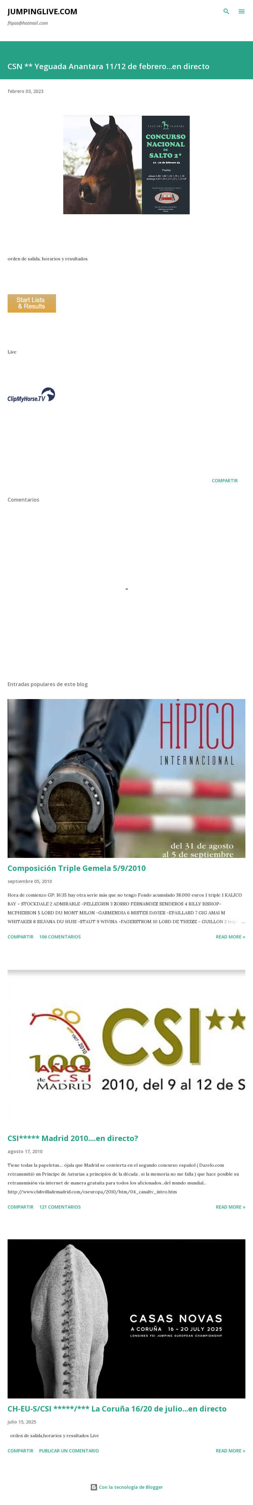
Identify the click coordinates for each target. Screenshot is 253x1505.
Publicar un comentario (69, 1451)
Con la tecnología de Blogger (126, 1487)
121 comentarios (60, 1207)
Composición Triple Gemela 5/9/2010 (77, 868)
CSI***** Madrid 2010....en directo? (73, 1138)
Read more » (230, 937)
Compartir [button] (225, 480)
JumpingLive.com (42, 11)
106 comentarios (60, 937)
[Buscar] (226, 11)
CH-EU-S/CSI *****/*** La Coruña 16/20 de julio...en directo (117, 1408)
